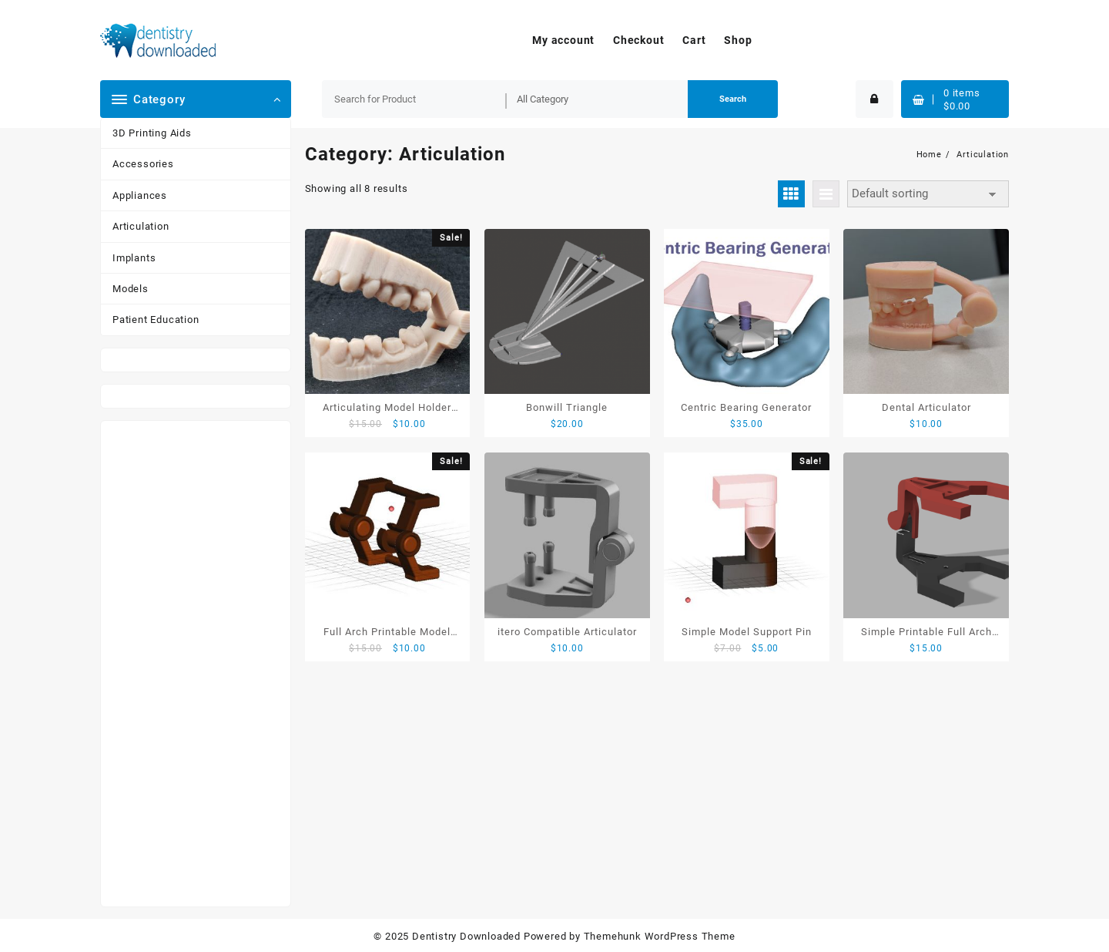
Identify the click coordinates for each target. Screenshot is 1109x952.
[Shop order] (928, 193)
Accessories (143, 164)
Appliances (139, 195)
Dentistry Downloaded (466, 936)
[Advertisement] (195, 663)
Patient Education (155, 319)
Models (130, 288)
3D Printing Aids (152, 133)
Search (732, 99)
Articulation (140, 226)
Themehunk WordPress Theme (659, 936)
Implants (134, 258)
